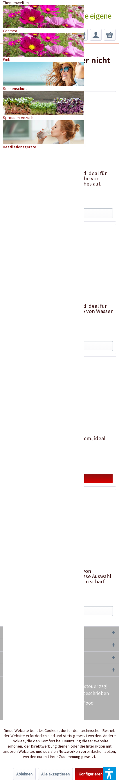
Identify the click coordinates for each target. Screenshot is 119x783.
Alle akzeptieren (55, 774)
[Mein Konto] (96, 35)
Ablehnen (24, 774)
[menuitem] (96, 35)
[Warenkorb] (110, 35)
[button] (109, 773)
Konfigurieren (90, 774)
